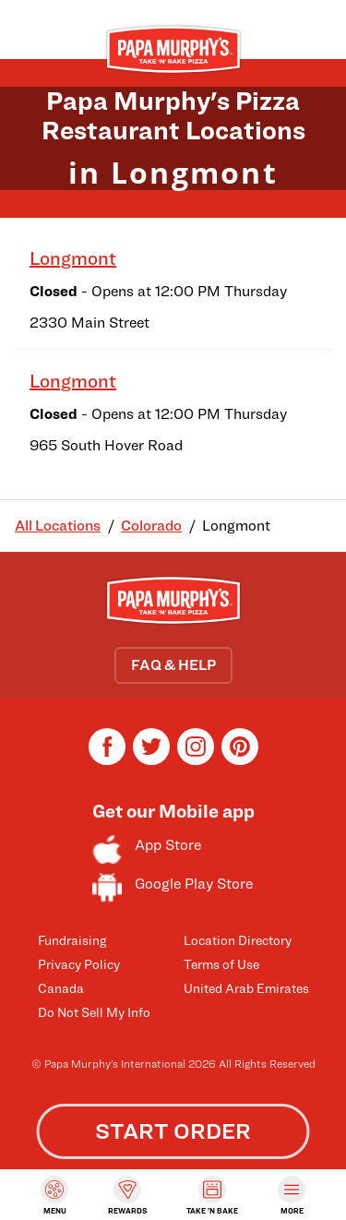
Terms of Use (221, 964)
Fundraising (72, 940)
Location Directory (238, 940)
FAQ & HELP (173, 665)
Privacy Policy (79, 964)
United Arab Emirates (246, 988)
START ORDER (173, 1131)
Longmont (73, 258)
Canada (61, 988)
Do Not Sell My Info (94, 1012)
